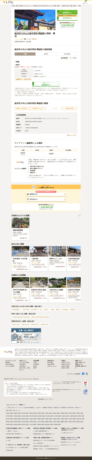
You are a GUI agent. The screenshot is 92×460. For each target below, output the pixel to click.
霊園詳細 (35, 39)
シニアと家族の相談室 (22, 447)
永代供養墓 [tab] (67, 54)
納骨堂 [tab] (46, 54)
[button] (67, 12)
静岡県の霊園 (17, 418)
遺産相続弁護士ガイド (39, 433)
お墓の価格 (22, 364)
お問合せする (42, 76)
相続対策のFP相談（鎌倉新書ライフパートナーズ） (46, 446)
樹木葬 (35, 366)
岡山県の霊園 (24, 421)
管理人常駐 (26, 309)
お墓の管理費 (50, 364)
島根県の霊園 (17, 421)
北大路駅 (28, 41)
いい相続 (35, 431)
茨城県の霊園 (64, 413)
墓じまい (21, 369)
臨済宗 (46, 309)
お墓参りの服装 (65, 366)
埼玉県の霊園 (9, 416)
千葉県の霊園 (17, 416)
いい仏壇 (8, 440)
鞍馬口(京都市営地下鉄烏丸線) (40, 317)
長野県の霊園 (80, 416)
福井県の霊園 (65, 416)
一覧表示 (73, 58)
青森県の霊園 (17, 413)
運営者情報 (6, 378)
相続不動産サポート (38, 440)
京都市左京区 (25, 324)
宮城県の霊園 (32, 413)
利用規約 (11, 378)
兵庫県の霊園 (64, 418)
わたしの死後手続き (38, 443)
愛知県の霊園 (24, 418)
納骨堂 (58, 309)
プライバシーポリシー (19, 378)
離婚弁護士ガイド (50, 433)
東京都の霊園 (24, 416)
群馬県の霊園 (79, 413)
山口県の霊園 (40, 421)
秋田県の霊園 (40, 413)
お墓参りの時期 (65, 367)
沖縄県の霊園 (57, 424)
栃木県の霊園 (71, 413)
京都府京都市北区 (20, 41)
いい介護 (63, 432)
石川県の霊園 (57, 416)
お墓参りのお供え (65, 364)
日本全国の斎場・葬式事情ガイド (14, 433)
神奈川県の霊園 (33, 416)
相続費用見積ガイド (44, 431)
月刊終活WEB (9, 450)
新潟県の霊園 (41, 416)
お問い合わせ (36, 378)
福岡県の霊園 (79, 421)
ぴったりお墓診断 (9, 366)
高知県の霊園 (71, 421)
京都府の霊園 (48, 418)
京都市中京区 (35, 324)
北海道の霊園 (9, 413)
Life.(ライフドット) (16, 407)
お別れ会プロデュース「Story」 (69, 444)
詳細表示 (64, 58)
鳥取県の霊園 (9, 421)
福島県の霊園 (56, 413)
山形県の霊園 (48, 413)
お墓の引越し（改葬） (25, 367)
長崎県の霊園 (17, 424)
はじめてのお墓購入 (24, 362)
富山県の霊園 (49, 416)
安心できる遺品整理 (49, 440)
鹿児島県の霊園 (49, 424)
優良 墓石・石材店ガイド (75, 407)
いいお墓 (8, 407)
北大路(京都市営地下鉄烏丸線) (21, 317)
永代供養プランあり (37, 309)
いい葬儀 (8, 431)
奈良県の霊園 (71, 418)
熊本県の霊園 (24, 424)
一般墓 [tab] (25, 54)
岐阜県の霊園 (9, 418)
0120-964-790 (67, 25)
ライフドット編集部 (20, 168)
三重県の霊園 (32, 418)
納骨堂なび (57, 407)
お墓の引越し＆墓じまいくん (13, 410)
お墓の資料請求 (9, 364)
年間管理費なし (16, 309)
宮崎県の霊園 (40, 424)
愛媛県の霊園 (64, 421)
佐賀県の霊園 (9, 424)
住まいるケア (69, 432)
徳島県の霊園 (48, 421)
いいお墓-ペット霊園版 (40, 407)
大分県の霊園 (32, 424)
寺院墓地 (72, 309)
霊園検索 (7, 362)
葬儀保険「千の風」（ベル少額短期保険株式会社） (46, 448)
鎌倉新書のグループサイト (46, 399)
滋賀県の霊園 (40, 418)
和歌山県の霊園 (80, 418)
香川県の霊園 (56, 421)
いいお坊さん (14, 431)
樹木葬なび (50, 407)
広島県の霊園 (32, 421)
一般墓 (52, 309)
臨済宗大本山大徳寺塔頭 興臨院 (29, 33)
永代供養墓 (64, 309)
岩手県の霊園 (24, 413)
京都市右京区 (44, 324)
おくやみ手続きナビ (11, 447)
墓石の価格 (50, 362)
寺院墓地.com (64, 407)
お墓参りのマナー (65, 362)
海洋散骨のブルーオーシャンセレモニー (71, 442)
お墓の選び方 (22, 366)
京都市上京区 (16, 324)
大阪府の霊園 (56, 418)
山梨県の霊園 (72, 416)
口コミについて (29, 378)
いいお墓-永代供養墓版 (28, 407)
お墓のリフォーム (51, 366)
